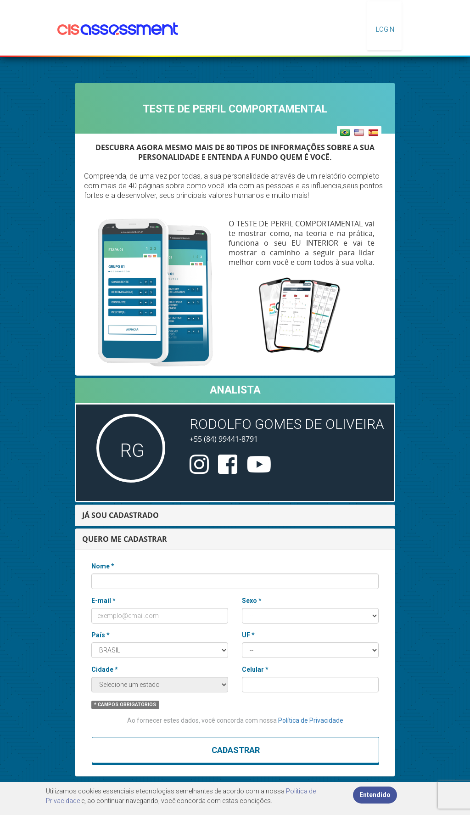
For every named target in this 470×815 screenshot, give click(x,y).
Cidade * (104, 669)
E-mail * (103, 600)
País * (100, 635)
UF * (248, 635)
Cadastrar (236, 750)
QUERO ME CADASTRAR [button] (124, 539)
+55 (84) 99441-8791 (224, 439)
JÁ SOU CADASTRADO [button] (120, 515)
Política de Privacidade (310, 720)
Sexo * (252, 600)
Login (384, 29)
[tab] (235, 515)
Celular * (255, 669)
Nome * (102, 566)
